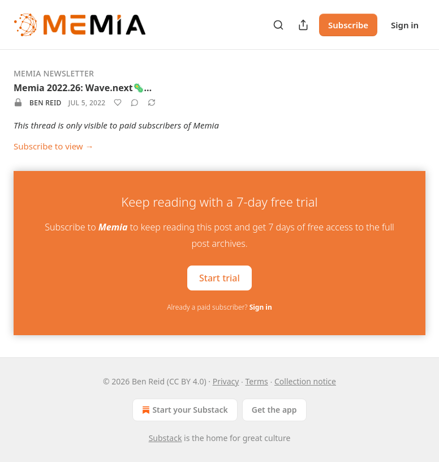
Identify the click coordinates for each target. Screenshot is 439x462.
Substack (165, 438)
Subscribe (348, 25)
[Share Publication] (303, 25)
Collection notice (305, 381)
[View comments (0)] (134, 102)
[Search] (278, 25)
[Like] (117, 102)
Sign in (405, 25)
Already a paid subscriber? (219, 307)
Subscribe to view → (54, 146)
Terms (257, 381)
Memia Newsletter (54, 73)
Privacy (226, 381)
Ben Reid (45, 103)
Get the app (274, 409)
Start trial (219, 277)
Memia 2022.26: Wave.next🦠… (83, 88)
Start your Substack (183, 410)
